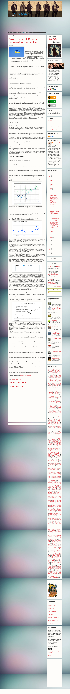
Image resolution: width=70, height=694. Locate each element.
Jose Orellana (49, 474)
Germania (59, 438)
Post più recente (11, 424)
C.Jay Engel (49, 397)
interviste (58, 455)
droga (59, 420)
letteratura (57, 485)
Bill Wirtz (57, 386)
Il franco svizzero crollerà (55, 345)
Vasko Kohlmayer (55, 566)
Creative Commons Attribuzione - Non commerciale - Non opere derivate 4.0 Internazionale (53, 652)
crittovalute (59, 407)
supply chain (52, 554)
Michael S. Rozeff (55, 507)
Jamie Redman (56, 461)
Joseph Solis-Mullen (55, 474)
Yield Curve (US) (50, 623)
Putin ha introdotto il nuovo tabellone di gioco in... (54, 223)
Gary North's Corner (57, 435)
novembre (51, 180)
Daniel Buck (59, 408)
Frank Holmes (56, 431)
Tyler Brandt (53, 564)
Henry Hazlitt (51, 450)
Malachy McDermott (57, 492)
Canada (53, 397)
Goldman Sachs (56, 442)
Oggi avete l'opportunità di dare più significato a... (54, 196)
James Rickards (50, 461)
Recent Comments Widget (58, 286)
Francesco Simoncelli (56, 142)
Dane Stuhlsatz (55, 408)
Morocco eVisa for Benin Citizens (53, 278)
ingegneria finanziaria (52, 454)
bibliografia (56, 385)
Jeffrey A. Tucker (52, 465)
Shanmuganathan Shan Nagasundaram (53, 545)
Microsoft (60, 507)
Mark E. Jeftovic (50, 495)
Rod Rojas (57, 537)
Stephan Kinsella (59, 550)
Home (9, 32)
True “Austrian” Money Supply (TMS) (53, 617)
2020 (50, 241)
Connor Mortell (58, 405)
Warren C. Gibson (58, 571)
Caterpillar (59, 398)
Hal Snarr (54, 447)
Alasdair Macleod (58, 370)
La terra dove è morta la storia (54, 213)
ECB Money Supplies (51, 608)
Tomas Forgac (53, 562)
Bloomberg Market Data (51, 605)
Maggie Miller (58, 491)
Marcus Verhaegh (58, 494)
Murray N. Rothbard (53, 510)
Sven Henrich (58, 554)
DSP (48, 421)
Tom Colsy (57, 561)
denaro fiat (53, 415)
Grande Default (58, 443)
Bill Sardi (54, 386)
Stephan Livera (51, 551)
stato (60, 548)
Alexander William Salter (54, 373)
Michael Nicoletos (59, 505)
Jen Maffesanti (59, 465)
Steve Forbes (49, 552)
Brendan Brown (50, 394)
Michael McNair (56, 504)
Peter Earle (56, 522)
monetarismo (53, 509)
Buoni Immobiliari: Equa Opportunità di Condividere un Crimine (56, 308)
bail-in (56, 383)
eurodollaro (52, 428)
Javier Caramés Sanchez (56, 463)
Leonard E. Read (50, 485)
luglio (51, 185)
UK (58, 564)
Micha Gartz (58, 502)
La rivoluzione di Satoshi (51, 122)
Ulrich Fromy (50, 565)
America (56, 374)
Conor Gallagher (56, 406)
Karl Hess (55, 478)
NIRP (49, 515)
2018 (50, 244)
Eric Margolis (59, 425)
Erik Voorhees (58, 426)
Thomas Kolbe (50, 559)
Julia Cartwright (54, 476)
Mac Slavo (54, 491)
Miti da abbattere (21, 32)
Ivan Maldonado (58, 456)
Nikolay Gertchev (55, 514)
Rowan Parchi (55, 538)
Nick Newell (59, 512)
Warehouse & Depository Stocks (53, 620)
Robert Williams (56, 536)
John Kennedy (58, 468)
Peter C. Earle (52, 522)
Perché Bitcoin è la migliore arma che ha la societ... (54, 192)
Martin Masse (59, 497)
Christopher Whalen (50, 403)
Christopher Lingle (58, 401)
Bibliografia (28, 32)
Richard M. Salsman (57, 531)
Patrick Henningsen (52, 518)
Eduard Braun (58, 423)
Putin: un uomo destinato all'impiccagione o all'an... (54, 198)
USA (54, 565)
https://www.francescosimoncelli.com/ (25, 375)
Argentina (55, 381)
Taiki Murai (58, 555)
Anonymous (49, 266)
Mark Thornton (54, 496)
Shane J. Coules (57, 544)
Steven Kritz (58, 552)
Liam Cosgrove (53, 486)
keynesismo (53, 480)
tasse (49, 556)
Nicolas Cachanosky (52, 513)
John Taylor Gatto (50, 471)
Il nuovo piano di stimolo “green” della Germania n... (54, 225)
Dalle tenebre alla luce (53, 214)
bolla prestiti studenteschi (57, 391)
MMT (51, 508)
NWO (58, 515)
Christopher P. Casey (50, 402)
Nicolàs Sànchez (50, 514)
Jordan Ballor (55, 473)
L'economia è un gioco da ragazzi (53, 123)
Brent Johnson (57, 394)
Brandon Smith (54, 393)
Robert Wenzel (51, 536)
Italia (52, 456)
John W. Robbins (57, 471)
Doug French (54, 419)
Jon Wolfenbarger (57, 472)
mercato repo (59, 501)
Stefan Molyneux (53, 550)
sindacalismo (59, 546)
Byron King (58, 396)
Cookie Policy (50, 655)
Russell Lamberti (51, 539)
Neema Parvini (58, 511)
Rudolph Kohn (59, 538)
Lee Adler (59, 484)
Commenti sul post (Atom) (28, 427)
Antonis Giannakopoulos (57, 379)
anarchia (60, 375)
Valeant (59, 565)
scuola (49, 543)
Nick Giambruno (51, 512)
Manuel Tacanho (50, 493)
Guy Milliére (50, 447)
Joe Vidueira (57, 467)
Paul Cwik (55, 519)
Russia (56, 539)
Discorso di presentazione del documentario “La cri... (54, 208)
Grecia (51, 444)
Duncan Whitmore (53, 421)
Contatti (36, 32)
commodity (53, 405)
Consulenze (32, 32)
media (53, 500)
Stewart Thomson (55, 553)
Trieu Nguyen (53, 563)
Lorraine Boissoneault (56, 489)
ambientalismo (50, 374)
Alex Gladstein (59, 371)
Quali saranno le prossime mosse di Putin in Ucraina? (54, 216)
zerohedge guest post (52, 576)
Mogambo (55, 508)
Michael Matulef (50, 504)
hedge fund (52, 449)
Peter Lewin (51, 523)
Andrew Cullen (53, 377)
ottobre (51, 181)
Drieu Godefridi (55, 420)
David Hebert (56, 412)
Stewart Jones (50, 553)
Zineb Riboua (59, 576)
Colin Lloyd (49, 405)
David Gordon (51, 412)
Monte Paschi (59, 509)
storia (60, 553)
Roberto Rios (52, 537)
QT (60, 527)
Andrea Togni (56, 376)
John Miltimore (50, 469)
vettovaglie (51, 567)
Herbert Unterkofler (57, 450)
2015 (50, 248)
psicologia (51, 527)
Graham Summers (52, 443)
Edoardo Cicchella (53, 423)
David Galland (59, 411)
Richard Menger (50, 532)
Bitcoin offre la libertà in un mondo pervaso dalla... (54, 202)
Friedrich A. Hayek (56, 434)
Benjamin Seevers (59, 384)
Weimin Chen (55, 572)
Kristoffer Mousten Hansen (57, 482)
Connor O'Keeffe (50, 406)
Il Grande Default (50, 120)
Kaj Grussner (53, 477)
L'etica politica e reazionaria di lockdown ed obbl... (54, 204)
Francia (50, 430)
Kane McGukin (58, 477)
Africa (52, 370)
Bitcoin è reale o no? (55, 326)
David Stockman (58, 413)
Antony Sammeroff (57, 380)
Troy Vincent (58, 563)
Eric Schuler (54, 426)
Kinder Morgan (54, 481)
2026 (50, 172)
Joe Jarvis (52, 467)
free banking (58, 433)
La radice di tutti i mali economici (53, 128)
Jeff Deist (55, 464)
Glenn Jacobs (53, 441)
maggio (51, 188)
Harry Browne (57, 448)
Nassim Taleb (53, 511)
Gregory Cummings (53, 445)
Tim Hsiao (58, 560)
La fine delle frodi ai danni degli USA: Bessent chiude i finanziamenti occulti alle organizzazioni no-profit (56, 339)
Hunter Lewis (55, 451)
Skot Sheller (50, 547)
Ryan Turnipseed (58, 540)
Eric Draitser (52, 425)
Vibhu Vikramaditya (58, 567)
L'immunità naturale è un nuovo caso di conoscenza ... (54, 235)
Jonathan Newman (50, 473)
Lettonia (49, 486)
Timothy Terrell (53, 561)
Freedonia (50, 434)
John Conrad (53, 468)
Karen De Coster (50, 478)
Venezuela (59, 566)
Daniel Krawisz (50, 410)
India (58, 452)
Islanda (49, 456)
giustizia (56, 440)
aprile (51, 189)
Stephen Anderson (56, 551)
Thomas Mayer (56, 559)
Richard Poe (55, 532)
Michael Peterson (51, 506)
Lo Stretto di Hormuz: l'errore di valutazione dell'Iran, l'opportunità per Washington (56, 333)
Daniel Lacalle (55, 410)
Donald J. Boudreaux (57, 418)
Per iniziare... (12, 32)
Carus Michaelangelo (54, 398)
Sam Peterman (53, 541)
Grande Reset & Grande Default (54, 210)
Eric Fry (56, 425)
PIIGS (55, 525)
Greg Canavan (56, 444)
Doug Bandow (49, 419)
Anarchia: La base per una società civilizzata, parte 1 (56, 358)
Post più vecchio (42, 424)
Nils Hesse (59, 514)
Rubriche (17, 32)
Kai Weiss (49, 477)
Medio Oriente (59, 500)
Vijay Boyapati (50, 568)
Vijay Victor (52, 569)
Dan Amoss (50, 408)
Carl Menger (57, 397)
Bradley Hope (56, 392)
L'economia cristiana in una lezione (53, 125)
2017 (50, 245)
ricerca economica (51, 530)
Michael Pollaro (56, 506)
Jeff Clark (51, 464)
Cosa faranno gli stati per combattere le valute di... (54, 221)
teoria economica (55, 556)
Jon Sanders (52, 472)
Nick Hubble (55, 512)
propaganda (59, 526)
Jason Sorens (50, 463)
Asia (48, 383)
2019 (50, 243)
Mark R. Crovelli (56, 495)
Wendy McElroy (55, 573)
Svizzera (53, 555)
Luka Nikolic (50, 491)
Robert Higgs (56, 534)
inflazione (49, 453)
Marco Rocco (53, 494)
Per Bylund (55, 521)
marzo (51, 190)
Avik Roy (53, 383)
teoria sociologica (50, 557)
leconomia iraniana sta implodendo (54, 270)
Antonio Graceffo (50, 379)
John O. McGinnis (55, 469)
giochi (53, 440)
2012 (50, 252)
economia (55, 422)
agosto (51, 184)
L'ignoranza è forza (54, 320)
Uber (56, 564)
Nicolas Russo (58, 513)
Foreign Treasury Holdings (52, 611)
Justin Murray (58, 476)
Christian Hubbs (53, 401)
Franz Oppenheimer (55, 432)
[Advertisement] (35, 24)
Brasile (58, 393)
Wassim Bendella (50, 572)
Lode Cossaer (59, 488)
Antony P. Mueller (50, 380)
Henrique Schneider (58, 449)
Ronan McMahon (50, 538)
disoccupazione (58, 417)
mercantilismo (52, 501)
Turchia (49, 564)
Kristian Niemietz (50, 482)
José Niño (59, 473)
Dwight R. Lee (58, 421)
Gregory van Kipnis (59, 445)
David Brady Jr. (55, 411)
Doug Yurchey (59, 419)
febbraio (51, 237)
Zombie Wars (55, 577)
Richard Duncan (59, 530)
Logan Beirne (50, 489)
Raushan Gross (54, 529)
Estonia (49, 427)
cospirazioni (53, 407)
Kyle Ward (50, 483)
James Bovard (50, 459)
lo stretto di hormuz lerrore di (54, 283)
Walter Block (56, 570)
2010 (50, 254)
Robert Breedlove (50, 534)
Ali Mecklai (60, 373)
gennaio (51, 238)
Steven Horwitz (54, 552)
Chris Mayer (53, 400)
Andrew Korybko (58, 377)
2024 (50, 175)
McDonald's (49, 500)
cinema (59, 403)
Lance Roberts (55, 483)
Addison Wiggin (55, 369)
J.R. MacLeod (54, 457)
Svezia (49, 555)
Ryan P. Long (53, 540)
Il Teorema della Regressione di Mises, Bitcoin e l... (54, 212)
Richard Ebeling (51, 531)
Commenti (50, 294)
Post (49, 292)
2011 (50, 253)
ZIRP (50, 577)
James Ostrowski (58, 460)
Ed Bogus (49, 423)
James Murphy (52, 460)
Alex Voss (56, 372)
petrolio (54, 524)
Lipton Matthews (55, 487)
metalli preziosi (52, 502)
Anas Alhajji (51, 376)
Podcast (25, 32)
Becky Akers (54, 384)
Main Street (50, 492)
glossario (57, 441)
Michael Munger (53, 505)
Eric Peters (50, 426)
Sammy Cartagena (59, 541)
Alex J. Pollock (51, 372)
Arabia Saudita (50, 381)
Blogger (37, 692)
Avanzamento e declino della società (53, 126)
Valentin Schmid (50, 566)
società (55, 547)
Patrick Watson (57, 518)
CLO (55, 404)
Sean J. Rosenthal (54, 543)
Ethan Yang (55, 427)
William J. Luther (55, 574)
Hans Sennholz (58, 447)
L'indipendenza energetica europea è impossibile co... (54, 206)
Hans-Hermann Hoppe (51, 448)
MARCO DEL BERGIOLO (52, 273)
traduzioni (58, 562)
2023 (50, 176)
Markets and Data (50, 614)
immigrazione (53, 452)
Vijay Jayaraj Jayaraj (56, 568)
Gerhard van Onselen (53, 438)
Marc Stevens (54, 493)
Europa (57, 428)
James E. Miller (55, 459)
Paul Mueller (52, 520)
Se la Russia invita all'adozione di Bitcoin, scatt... (54, 231)
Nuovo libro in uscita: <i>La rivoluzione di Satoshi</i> (53, 39)
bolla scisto (51, 392)
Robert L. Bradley (52, 535)
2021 (50, 240)
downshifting (50, 420)
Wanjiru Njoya (53, 571)
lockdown (53, 488)
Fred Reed (52, 433)
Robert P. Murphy (58, 535)
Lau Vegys (60, 483)
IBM (58, 451)
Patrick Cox (57, 517)
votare (52, 570)
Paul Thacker (57, 520)
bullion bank (53, 396)
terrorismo (57, 557)
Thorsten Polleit (53, 560)
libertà (57, 486)
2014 (50, 249)
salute (49, 541)
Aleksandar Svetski (53, 371)
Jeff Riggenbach (59, 464)
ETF (51, 427)
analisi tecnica (53, 375)
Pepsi (52, 521)
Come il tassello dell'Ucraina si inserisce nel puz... (54, 233)
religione (58, 529)
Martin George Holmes (54, 497)
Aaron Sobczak (50, 369)
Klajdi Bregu (58, 481)
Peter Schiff (55, 523)
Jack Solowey (58, 457)
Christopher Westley (57, 402)
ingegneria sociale (51, 455)
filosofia (50, 429)
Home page (27, 424)
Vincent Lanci (56, 569)
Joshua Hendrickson (54, 475)
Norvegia (54, 515)
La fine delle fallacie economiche (53, 129)
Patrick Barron (52, 517)
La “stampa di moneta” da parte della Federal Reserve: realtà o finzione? (56, 352)
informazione (56, 453)
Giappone (53, 439)
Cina (54, 403)
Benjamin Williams (51, 385)
